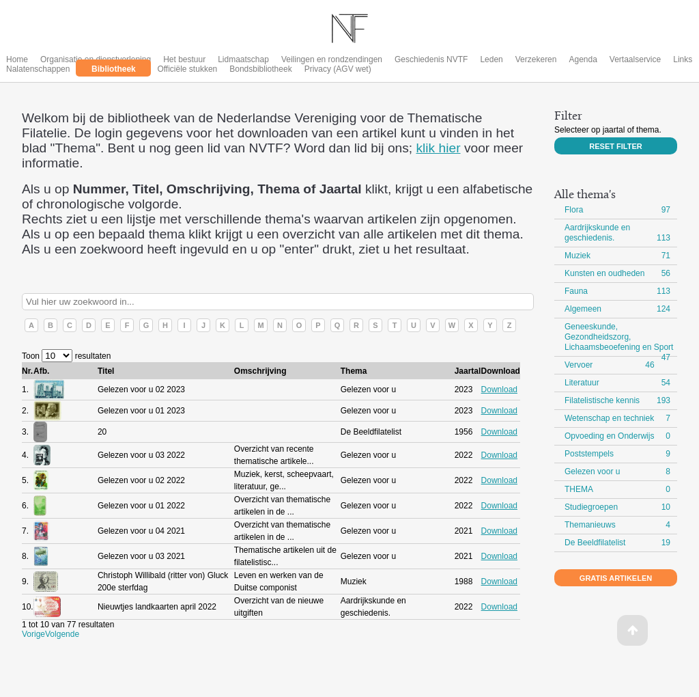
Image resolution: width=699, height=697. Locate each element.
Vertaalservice (635, 59)
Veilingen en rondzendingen (331, 59)
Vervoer (579, 365)
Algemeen (583, 309)
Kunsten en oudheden (604, 273)
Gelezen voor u (592, 471)
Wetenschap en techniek (609, 418)
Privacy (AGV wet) (337, 69)
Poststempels (589, 454)
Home (17, 59)
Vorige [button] (33, 634)
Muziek (577, 255)
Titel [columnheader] (106, 371)
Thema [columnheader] (354, 371)
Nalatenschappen (38, 69)
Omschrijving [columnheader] (260, 371)
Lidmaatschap (243, 59)
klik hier (438, 148)
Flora (574, 210)
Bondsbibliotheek (260, 69)
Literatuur (582, 382)
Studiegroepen (591, 507)
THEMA (579, 489)
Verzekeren (536, 59)
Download (499, 389)
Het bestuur (184, 59)
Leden (491, 59)
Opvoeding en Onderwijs (609, 436)
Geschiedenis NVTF (431, 59)
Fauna (576, 291)
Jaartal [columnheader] (468, 371)
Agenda (583, 59)
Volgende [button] (62, 634)
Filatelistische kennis (602, 400)
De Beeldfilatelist (595, 542)
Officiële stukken (187, 69)
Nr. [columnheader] (27, 371)
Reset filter (615, 146)
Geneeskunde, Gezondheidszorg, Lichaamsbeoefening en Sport (619, 337)
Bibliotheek (113, 69)
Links (682, 59)
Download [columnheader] (500, 371)
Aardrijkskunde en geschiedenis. (597, 233)
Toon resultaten (66, 356)
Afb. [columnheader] (41, 371)
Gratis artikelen (616, 578)
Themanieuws (590, 525)
